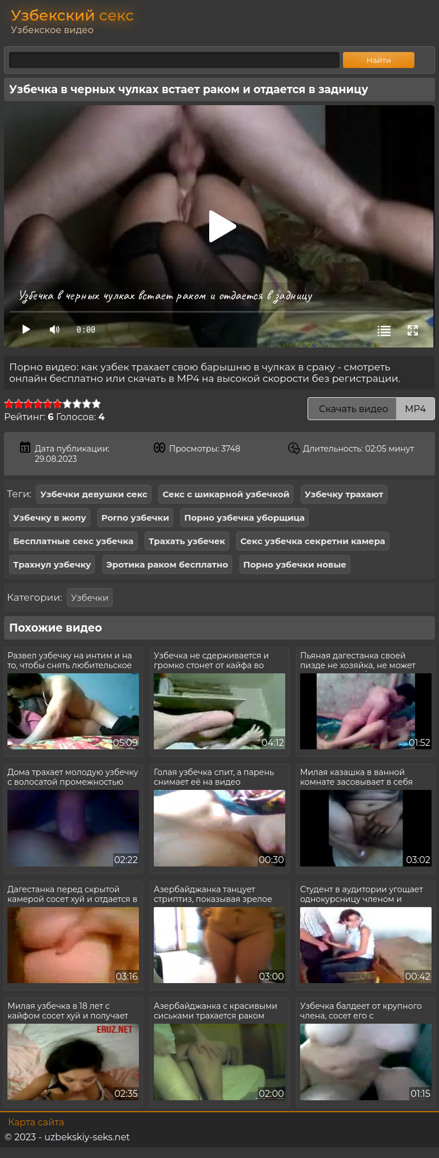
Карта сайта (36, 1122)
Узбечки (89, 597)
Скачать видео (371, 409)
